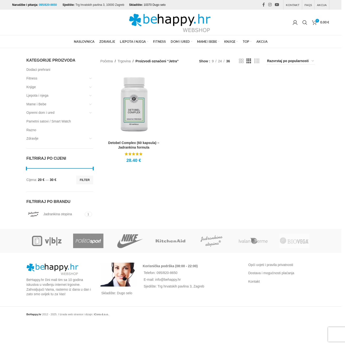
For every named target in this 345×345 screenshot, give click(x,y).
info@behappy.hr (168, 279)
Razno (31, 130)
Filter (85, 180)
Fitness (31, 78)
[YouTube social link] (277, 4)
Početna (106, 61)
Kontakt (254, 281)
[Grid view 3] (248, 61)
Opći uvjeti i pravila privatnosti (270, 265)
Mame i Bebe (36, 104)
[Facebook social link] (264, 4)
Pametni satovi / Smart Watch (48, 121)
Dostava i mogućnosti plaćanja (271, 273)
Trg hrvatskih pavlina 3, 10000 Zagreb (100, 5)
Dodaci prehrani (38, 70)
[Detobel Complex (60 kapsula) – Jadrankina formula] (133, 105)
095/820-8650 (48, 5)
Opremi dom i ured (40, 113)
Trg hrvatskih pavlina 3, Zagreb (181, 286)
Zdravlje (32, 138)
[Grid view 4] (256, 61)
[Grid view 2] (241, 61)
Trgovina (124, 61)
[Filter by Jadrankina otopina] (55, 214)
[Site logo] (171, 22)
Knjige (31, 87)
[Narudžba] (291, 61)
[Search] (305, 22)
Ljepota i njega (37, 95)
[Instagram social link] (270, 4)
